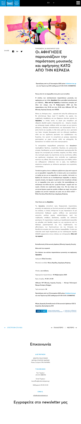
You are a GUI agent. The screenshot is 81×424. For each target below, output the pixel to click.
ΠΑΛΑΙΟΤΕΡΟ (59, 327)
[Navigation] (78, 3)
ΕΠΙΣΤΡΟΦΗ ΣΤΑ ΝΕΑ (14, 327)
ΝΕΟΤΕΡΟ (70, 327)
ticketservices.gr (71, 83)
